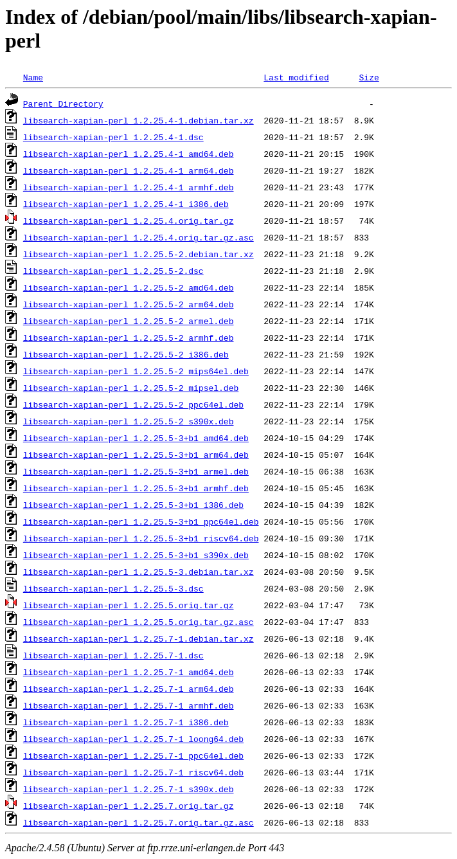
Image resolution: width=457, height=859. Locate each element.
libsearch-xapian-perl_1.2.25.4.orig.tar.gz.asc (138, 237)
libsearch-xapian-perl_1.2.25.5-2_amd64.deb (128, 287)
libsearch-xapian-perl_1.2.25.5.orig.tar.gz (128, 605)
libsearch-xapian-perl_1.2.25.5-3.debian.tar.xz (138, 571)
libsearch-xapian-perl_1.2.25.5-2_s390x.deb (128, 421)
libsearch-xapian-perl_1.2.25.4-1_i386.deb (126, 204)
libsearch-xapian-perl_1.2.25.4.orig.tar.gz (128, 220)
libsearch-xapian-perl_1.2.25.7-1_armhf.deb (128, 705)
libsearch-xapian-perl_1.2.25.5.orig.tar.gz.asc (138, 622)
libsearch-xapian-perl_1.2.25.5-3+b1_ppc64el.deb (141, 521)
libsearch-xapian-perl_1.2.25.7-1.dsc (113, 655)
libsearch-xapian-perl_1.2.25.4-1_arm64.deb (128, 170)
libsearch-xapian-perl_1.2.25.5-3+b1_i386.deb (133, 505)
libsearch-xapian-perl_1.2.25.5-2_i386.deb (126, 354)
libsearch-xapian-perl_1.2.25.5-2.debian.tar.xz (138, 254)
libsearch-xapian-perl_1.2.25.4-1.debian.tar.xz (138, 120)
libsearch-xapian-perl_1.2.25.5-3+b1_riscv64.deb (141, 538)
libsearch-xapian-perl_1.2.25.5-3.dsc (113, 588)
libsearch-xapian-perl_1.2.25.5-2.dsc (113, 270)
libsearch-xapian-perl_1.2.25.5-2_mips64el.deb (136, 371)
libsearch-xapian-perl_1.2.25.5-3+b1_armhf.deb (136, 488)
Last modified (296, 77)
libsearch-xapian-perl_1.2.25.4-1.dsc (113, 137)
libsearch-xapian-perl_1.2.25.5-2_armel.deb (128, 321)
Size (369, 77)
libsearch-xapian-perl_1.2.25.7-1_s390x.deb (128, 789)
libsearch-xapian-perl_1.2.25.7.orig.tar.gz (128, 805)
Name (33, 77)
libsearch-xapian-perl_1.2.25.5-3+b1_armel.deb (136, 471)
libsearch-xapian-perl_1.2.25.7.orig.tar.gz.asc (138, 822)
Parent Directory (63, 103)
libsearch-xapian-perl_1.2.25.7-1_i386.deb (126, 722)
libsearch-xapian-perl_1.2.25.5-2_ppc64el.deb (133, 404)
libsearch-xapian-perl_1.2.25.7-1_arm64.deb (128, 688)
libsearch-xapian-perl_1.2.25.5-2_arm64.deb (128, 304)
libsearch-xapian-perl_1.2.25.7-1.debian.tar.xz (138, 638)
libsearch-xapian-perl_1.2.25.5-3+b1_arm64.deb (136, 454)
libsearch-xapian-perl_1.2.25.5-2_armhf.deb (128, 337)
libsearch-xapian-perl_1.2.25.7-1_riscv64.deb (133, 772)
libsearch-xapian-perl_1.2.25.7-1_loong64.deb (133, 739)
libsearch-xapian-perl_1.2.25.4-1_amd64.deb (128, 153)
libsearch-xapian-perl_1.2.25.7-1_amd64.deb (128, 672)
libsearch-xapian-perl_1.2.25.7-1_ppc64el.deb (133, 755)
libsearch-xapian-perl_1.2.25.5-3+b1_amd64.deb (136, 438)
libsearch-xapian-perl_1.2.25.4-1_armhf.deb (128, 187)
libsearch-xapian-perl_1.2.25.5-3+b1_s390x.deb (136, 555)
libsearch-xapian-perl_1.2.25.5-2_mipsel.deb (130, 387)
